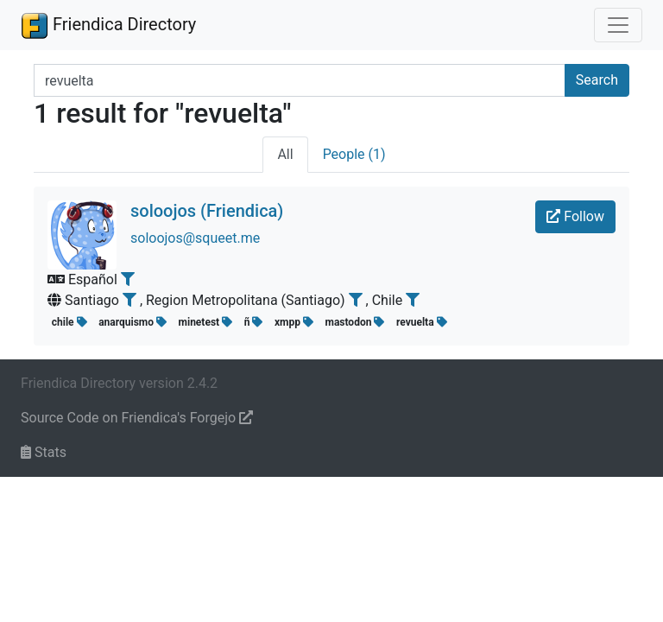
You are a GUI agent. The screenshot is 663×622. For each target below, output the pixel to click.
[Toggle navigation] (618, 25)
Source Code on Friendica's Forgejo (137, 417)
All (285, 154)
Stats (43, 452)
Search (597, 80)
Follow (575, 216)
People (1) (354, 154)
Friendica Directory (108, 25)
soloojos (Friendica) (206, 210)
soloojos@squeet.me (195, 238)
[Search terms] (299, 80)
